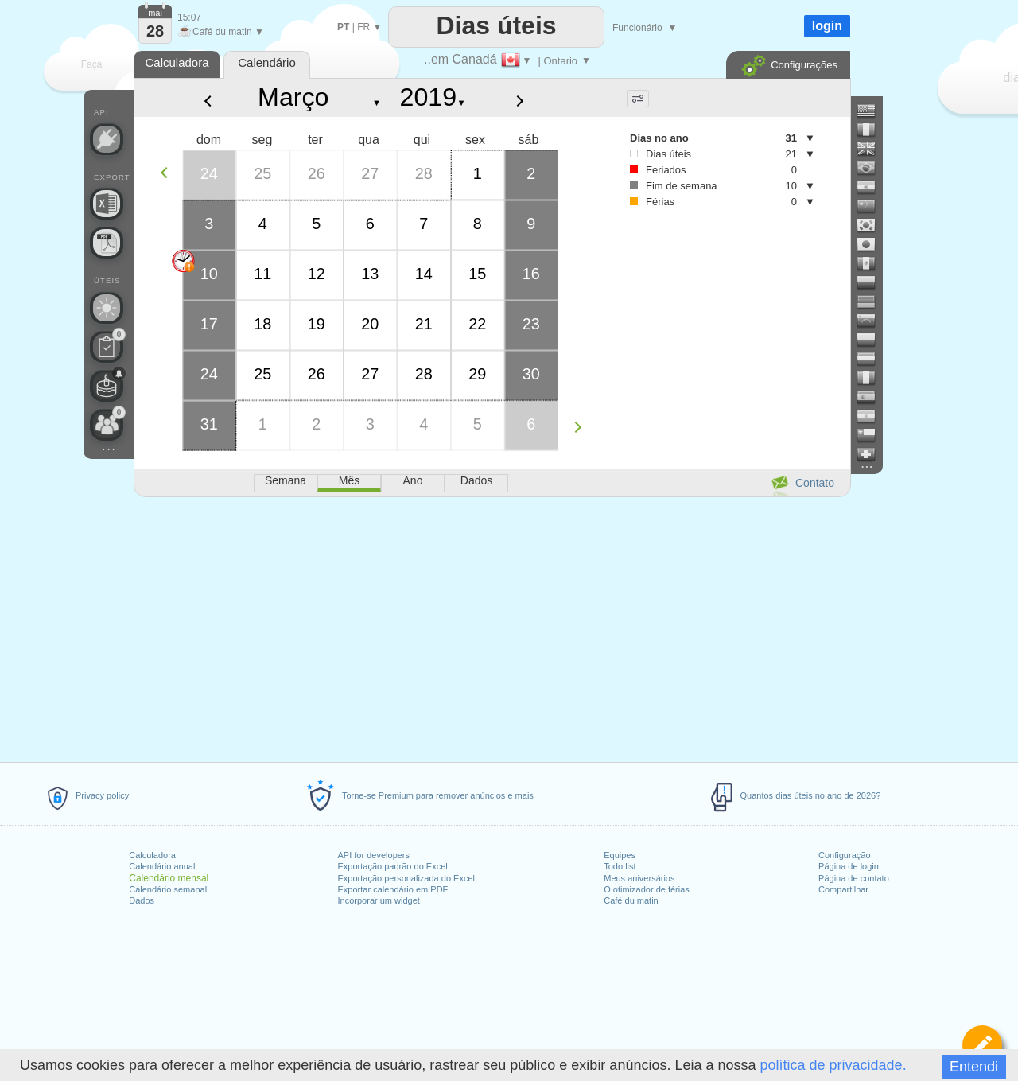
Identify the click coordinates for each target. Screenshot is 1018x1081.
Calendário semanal (168, 889)
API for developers (374, 855)
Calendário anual (162, 866)
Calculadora (152, 855)
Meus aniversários (639, 878)
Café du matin (631, 900)
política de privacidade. (833, 1065)
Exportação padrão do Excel (393, 866)
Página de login (848, 866)
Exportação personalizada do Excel (406, 878)
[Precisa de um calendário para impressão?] (106, 242)
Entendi (974, 1067)
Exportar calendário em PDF (393, 889)
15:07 (189, 17)
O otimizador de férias (647, 889)
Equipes (619, 855)
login (827, 26)
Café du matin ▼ (220, 31)
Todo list (619, 866)
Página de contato (853, 878)
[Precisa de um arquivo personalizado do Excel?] (106, 203)
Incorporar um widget (379, 900)
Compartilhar (843, 889)
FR (363, 27)
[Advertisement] (491, 626)
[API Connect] (106, 139)
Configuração (844, 855)
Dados (141, 900)
